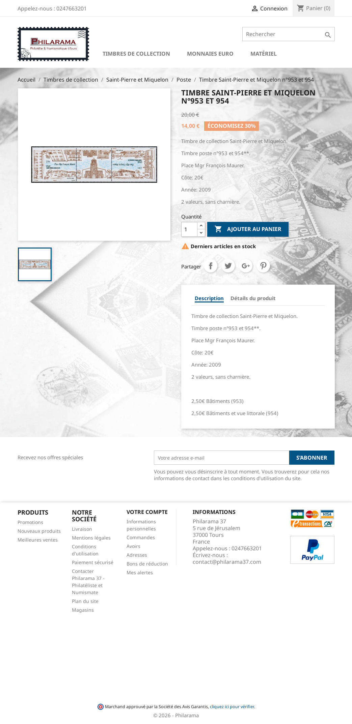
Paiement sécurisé (92, 562)
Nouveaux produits (39, 531)
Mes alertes (140, 572)
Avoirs (133, 546)
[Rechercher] (288, 34)
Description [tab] (209, 298)
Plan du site (85, 601)
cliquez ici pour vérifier (232, 706)
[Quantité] (189, 229)
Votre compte (147, 512)
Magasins (83, 610)
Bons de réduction (147, 563)
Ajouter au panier (247, 229)
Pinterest (263, 265)
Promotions (30, 522)
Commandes (141, 537)
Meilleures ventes (38, 540)
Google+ (245, 265)
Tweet (228, 265)
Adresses (137, 555)
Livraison (82, 529)
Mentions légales (91, 537)
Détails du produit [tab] (253, 298)
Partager (210, 265)
